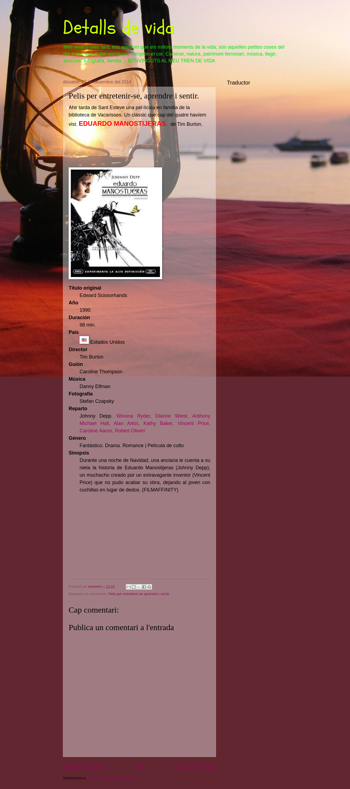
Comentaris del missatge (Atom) (112, 778)
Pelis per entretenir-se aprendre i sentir (138, 594)
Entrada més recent (84, 767)
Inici (139, 767)
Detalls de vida (118, 27)
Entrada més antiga (194, 767)
